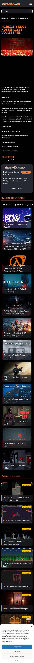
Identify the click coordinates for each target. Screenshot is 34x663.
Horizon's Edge (23, 18)
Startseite (4, 18)
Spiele (13, 18)
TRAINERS (18, 204)
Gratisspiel (4, 21)
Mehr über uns (17, 188)
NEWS (6, 204)
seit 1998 (25, 172)
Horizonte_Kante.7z (7, 160)
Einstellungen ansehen (17, 656)
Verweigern (17, 651)
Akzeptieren (17, 646)
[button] (31, 627)
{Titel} (16, 660)
